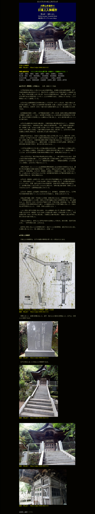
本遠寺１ (22, 80)
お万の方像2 (33, 78)
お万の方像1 (23, 78)
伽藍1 (26, 73)
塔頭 (26, 75)
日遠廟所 (43, 80)
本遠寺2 (28, 80)
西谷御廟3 (53, 75)
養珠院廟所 (35, 80)
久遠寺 (21, 73)
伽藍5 (47, 73)
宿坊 (30, 75)
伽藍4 (42, 73)
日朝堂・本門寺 (62, 80)
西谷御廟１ (37, 75)
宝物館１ (53, 73)
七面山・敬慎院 (56, 78)
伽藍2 (32, 73)
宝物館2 (60, 73)
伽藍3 (37, 73)
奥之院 (21, 75)
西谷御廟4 (61, 75)
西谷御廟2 (45, 75)
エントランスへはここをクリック (47, 1)
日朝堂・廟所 (51, 80)
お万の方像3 (44, 78)
